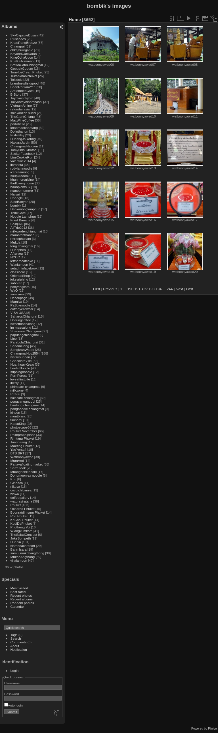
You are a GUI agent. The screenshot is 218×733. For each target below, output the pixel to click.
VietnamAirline (21, 105)
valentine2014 (21, 161)
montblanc (18, 416)
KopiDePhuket (21, 523)
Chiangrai (18, 46)
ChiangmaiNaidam (24, 146)
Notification (19, 649)
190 (130, 289)
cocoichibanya (21, 490)
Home (75, 19)
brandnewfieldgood (25, 83)
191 (137, 289)
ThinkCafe (18, 213)
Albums (9, 26)
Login (15, 670)
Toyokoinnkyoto (22, 98)
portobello (18, 124)
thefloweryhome (22, 183)
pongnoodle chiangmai (27, 409)
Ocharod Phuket (23, 508)
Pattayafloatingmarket (27, 464)
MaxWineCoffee (22, 120)
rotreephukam (21, 238)
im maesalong (21, 327)
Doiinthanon (19, 131)
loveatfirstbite (20, 379)
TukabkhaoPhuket (24, 76)
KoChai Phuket (22, 520)
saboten (16, 283)
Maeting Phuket (22, 446)
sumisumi (18, 294)
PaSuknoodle (20, 305)
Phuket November (24, 431)
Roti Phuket (19, 516)
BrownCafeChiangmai (27, 65)
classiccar (18, 272)
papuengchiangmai (25, 335)
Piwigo (212, 728)
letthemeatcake (22, 261)
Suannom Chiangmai (26, 331)
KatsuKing (18, 423)
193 (151, 289)
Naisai (15, 194)
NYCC (15, 257)
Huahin (16, 542)
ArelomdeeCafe (22, 90)
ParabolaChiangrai (24, 342)
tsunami (16, 420)
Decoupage (19, 298)
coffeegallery (20, 497)
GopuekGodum (22, 68)
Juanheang (19, 442)
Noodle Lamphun (23, 216)
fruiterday (17, 135)
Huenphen (18, 250)
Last (189, 289)
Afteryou (17, 253)
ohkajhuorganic (22, 50)
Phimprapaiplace (23, 434)
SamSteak (18, 468)
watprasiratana (21, 501)
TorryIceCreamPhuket (27, 72)
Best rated (18, 592)
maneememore (22, 190)
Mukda (15, 242)
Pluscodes (18, 39)
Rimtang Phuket (22, 438)
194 (159, 289)
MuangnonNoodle (24, 471)
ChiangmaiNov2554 (25, 353)
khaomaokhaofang (24, 127)
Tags (14, 635)
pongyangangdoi (23, 401)
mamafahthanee (23, 235)
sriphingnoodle (21, 372)
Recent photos (21, 595)
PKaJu (15, 394)
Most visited (19, 588)
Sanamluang (20, 346)
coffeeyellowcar (22, 309)
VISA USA (18, 312)
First (96, 289)
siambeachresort (23, 545)
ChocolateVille (21, 361)
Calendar (17, 606)
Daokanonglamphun (25, 209)
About (15, 646)
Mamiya (16, 301)
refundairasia (20, 109)
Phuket (16, 505)
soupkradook (20, 176)
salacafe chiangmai (25, 398)
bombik (16, 205)
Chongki (17, 198)
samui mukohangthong (27, 553)
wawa (15, 494)
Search (16, 638)
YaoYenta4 (18, 449)
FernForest (19, 375)
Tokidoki (17, 79)
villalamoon (19, 560)
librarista (17, 164)
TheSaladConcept (24, 534)
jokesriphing (19, 279)
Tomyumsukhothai (24, 150)
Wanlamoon (19, 264)
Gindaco (17, 483)
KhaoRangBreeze (24, 42)
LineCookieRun (22, 157)
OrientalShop (20, 275)
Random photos (22, 603)
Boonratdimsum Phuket (28, 512)
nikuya (15, 486)
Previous (110, 289)
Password (11, 694)
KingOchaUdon (22, 57)
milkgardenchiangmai (26, 231)
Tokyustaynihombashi (27, 102)
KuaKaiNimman (22, 61)
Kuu (13, 479)
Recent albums (22, 599)
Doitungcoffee (21, 320)
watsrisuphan (20, 357)
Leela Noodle (20, 368)
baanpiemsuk (20, 187)
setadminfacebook (24, 268)
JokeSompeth (21, 538)
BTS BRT (17, 453)
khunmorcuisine (22, 179)
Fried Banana (21, 220)
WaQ (14, 290)
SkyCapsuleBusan (24, 35)
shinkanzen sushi (23, 113)
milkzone (17, 390)
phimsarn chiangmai (25, 386)
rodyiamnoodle (21, 168)
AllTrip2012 (19, 227)
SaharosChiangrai (24, 316)
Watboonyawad (22, 457)
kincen (15, 412)
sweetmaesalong (23, 324)
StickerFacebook (23, 153)
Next (179, 289)
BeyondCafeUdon (24, 53)
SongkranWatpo (22, 349)
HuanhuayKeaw (22, 364)
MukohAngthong (23, 557)
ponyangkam (20, 287)
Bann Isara (19, 549)
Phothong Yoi (20, 527)
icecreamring (20, 172)
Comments (19, 642)
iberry (15, 383)
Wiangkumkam (22, 531)
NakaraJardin (20, 142)
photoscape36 (21, 427)
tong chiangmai (22, 246)
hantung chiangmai (25, 405)
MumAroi (17, 460)
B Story (16, 94)
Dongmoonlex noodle (26, 475)
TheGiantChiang (23, 116)
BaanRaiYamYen (23, 87)
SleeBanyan (19, 201)
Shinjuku (17, 224)
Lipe (14, 338)
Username (12, 683)
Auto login (13, 705)
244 (170, 289)
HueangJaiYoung (23, 139)
